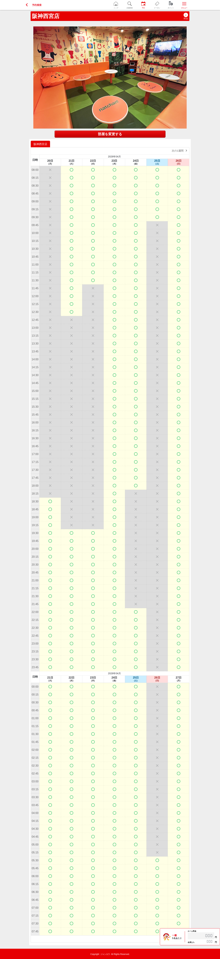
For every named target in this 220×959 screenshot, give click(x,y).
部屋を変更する (110, 134)
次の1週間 (180, 150)
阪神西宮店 (45, 16)
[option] (41, 143)
